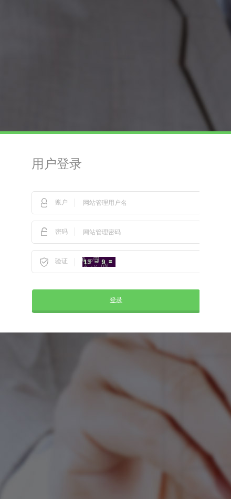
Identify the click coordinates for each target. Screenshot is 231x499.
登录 (116, 300)
